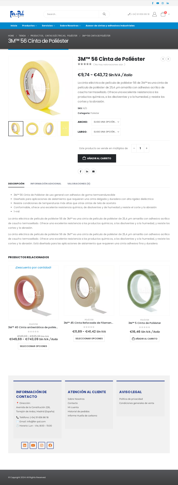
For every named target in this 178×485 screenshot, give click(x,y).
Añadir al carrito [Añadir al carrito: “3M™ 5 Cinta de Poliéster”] (146, 338)
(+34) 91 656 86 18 (138, 14)
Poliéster (95, 113)
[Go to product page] (33, 293)
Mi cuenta (73, 407)
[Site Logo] (17, 14)
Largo (82, 132)
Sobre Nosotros (69, 25)
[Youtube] (157, 3)
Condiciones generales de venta (136, 403)
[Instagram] (162, 3)
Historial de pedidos (79, 411)
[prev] (163, 59)
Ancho (82, 122)
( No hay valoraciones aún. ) (109, 64)
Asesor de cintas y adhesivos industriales (110, 25)
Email (93, 171)
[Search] (104, 14)
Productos (28, 25)
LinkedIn (87, 171)
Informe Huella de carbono (82, 415)
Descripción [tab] (16, 183)
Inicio (14, 25)
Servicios (47, 25)
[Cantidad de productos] (140, 148)
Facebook (80, 171)
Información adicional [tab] (45, 183)
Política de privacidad (131, 399)
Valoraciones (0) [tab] (78, 183)
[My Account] (154, 14)
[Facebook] (153, 3)
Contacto (73, 403)
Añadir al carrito (99, 158)
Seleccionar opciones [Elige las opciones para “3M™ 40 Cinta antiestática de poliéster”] (33, 346)
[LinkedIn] (167, 3)
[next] (168, 59)
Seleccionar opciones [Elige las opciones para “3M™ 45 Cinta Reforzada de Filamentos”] (89, 338)
